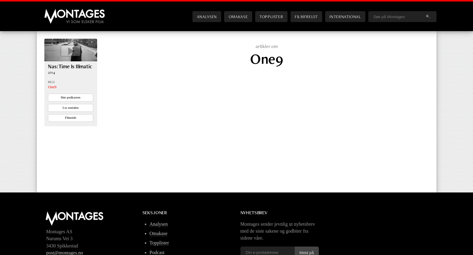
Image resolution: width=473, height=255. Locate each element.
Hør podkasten (71, 97)
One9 (52, 87)
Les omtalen (70, 107)
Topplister (271, 16)
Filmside (70, 117)
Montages (54, 12)
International (345, 16)
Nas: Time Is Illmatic (70, 66)
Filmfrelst (306, 16)
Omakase (238, 16)
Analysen (207, 16)
